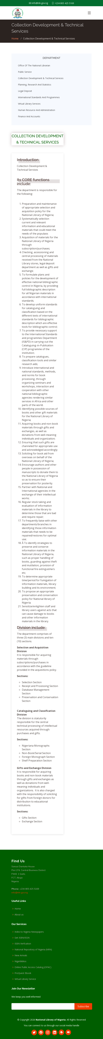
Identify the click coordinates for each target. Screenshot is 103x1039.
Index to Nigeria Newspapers (29, 932)
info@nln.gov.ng (19, 892)
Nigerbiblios (20, 961)
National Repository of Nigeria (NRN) (33, 949)
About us (19, 915)
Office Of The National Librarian (34, 66)
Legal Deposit (25, 92)
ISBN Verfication (23, 944)
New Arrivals (21, 955)
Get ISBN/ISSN (22, 938)
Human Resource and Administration (36, 111)
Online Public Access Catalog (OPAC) (33, 967)
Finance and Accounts (29, 117)
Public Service (25, 73)
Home (14, 38)
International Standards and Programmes (39, 98)
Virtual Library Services (29, 104)
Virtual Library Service (25, 979)
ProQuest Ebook (23, 973)
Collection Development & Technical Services (40, 79)
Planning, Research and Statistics (34, 85)
